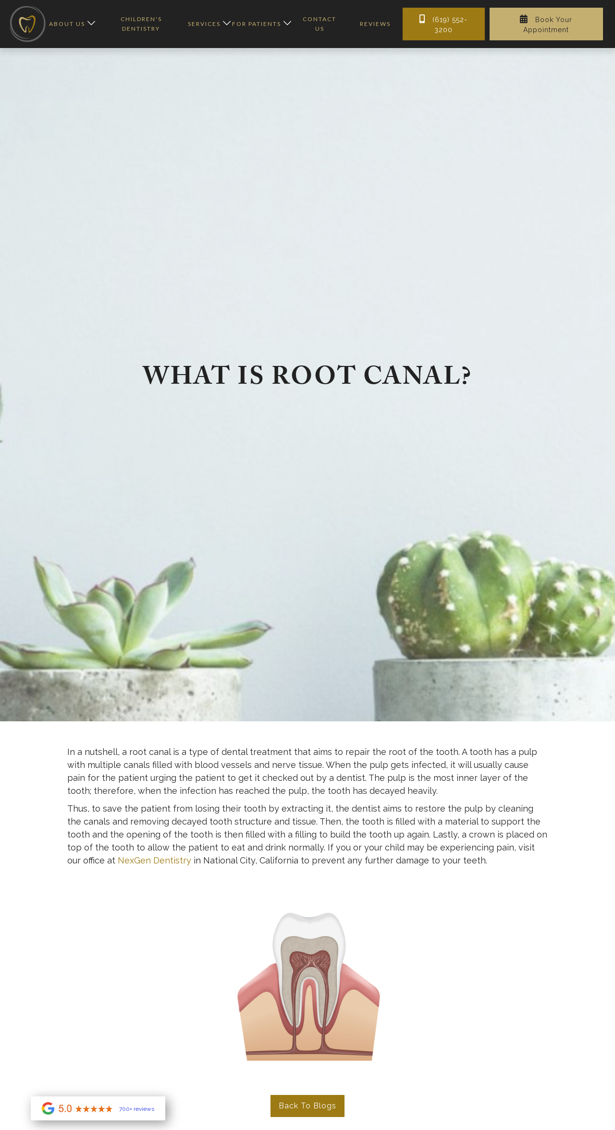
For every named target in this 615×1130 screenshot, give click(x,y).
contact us (319, 23)
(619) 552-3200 (443, 24)
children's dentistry (141, 23)
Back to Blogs (307, 1105)
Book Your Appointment (546, 24)
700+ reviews (136, 1109)
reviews (375, 23)
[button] (70, 24)
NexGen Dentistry (154, 860)
